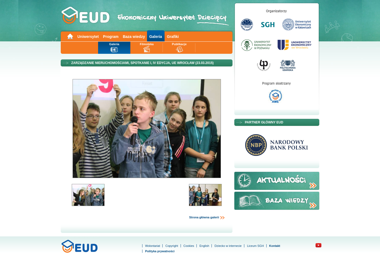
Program (111, 36)
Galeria (155, 36)
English (204, 245)
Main (69, 36)
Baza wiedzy (134, 36)
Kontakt (274, 245)
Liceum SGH (255, 245)
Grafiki (173, 36)
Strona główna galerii (207, 217)
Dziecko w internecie (228, 245)
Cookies (189, 245)
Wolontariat (152, 245)
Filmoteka (146, 44)
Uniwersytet (88, 36)
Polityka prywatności (159, 251)
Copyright (171, 245)
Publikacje (179, 44)
